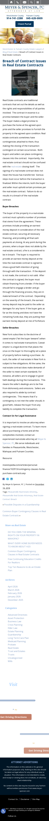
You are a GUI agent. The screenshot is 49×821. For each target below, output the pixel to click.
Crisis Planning (15, 624)
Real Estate (13, 52)
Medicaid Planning (17, 641)
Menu (38, 2)
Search (31, 2)
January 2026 (14, 596)
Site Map (36, 799)
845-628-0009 (34, 17)
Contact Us (13, 799)
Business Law (14, 621)
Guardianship (14, 634)
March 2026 (13, 590)
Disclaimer (25, 799)
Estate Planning (15, 631)
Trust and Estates (16, 651)
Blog (5, 52)
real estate (16, 166)
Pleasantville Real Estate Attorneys (18, 495)
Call (18, 2)
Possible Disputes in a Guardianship (21, 504)
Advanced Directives (17, 614)
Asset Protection (16, 618)
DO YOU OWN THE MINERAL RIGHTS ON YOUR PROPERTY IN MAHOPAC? (23, 535)
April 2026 (13, 586)
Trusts (11, 654)
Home (11, 2)
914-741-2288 (15, 17)
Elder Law (12, 628)
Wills (10, 661)
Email (24, 2)
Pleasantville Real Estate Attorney (22, 492)
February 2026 (15, 593)
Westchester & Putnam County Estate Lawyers (22, 49)
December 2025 (15, 599)
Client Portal (24, 24)
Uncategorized (15, 658)
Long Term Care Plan (18, 638)
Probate (12, 644)
